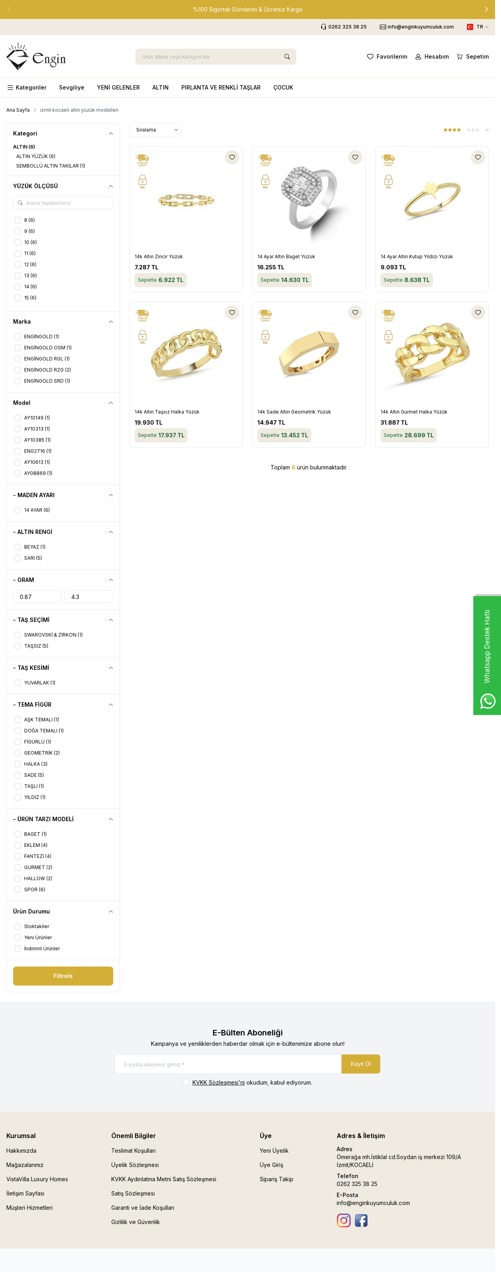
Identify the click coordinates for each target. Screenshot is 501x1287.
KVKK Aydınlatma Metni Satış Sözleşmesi (163, 1179)
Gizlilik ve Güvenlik (135, 1221)
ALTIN (160, 87)
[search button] (287, 57)
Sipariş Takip (276, 1179)
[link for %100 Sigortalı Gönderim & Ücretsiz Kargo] (247, 9)
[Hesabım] (431, 56)
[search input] (215, 57)
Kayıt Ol (361, 1063)
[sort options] (156, 130)
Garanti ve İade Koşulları (142, 1207)
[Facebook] (361, 1220)
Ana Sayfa (18, 110)
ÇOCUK (283, 87)
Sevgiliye (71, 87)
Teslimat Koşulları (133, 1150)
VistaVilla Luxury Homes (37, 1179)
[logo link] (36, 56)
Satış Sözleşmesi (133, 1193)
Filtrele (63, 975)
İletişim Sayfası (25, 1193)
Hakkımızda (21, 1150)
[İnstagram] (344, 1220)
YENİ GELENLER (118, 87)
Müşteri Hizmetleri (29, 1207)
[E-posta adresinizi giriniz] (247, 1063)
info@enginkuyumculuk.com (373, 1202)
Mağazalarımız (25, 1164)
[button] (486, 9)
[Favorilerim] (386, 56)
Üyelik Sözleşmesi (135, 1164)
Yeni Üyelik (274, 1150)
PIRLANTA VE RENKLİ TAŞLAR (221, 87)
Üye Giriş (271, 1164)
